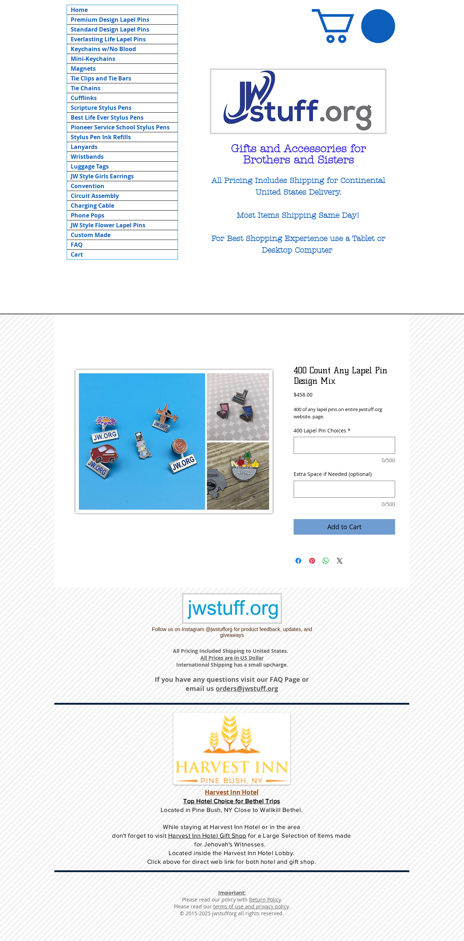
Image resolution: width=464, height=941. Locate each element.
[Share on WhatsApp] (326, 560)
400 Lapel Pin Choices (322, 430)
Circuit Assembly (95, 196)
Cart (77, 254)
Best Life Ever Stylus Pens (107, 117)
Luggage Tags (90, 166)
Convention (87, 186)
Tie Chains (85, 88)
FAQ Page (285, 679)
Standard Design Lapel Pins (110, 29)
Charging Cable (92, 206)
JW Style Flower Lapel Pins (108, 225)
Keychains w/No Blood (103, 49)
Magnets (83, 68)
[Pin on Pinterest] (312, 560)
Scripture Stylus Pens (101, 108)
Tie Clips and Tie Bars (101, 78)
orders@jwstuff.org (247, 688)
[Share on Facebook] (298, 560)
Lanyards (84, 147)
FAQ (77, 245)
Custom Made (91, 235)
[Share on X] (339, 560)
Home (79, 10)
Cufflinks (84, 98)
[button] (353, 26)
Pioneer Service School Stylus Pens (120, 127)
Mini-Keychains (93, 59)
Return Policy (265, 899)
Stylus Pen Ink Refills (101, 137)
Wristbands (87, 157)
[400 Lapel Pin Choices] (344, 445)
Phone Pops (87, 215)
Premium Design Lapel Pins (110, 20)
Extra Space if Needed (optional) (333, 474)
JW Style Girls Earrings (102, 176)
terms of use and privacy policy (251, 906)
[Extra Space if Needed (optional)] (344, 489)
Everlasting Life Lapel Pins (108, 39)
